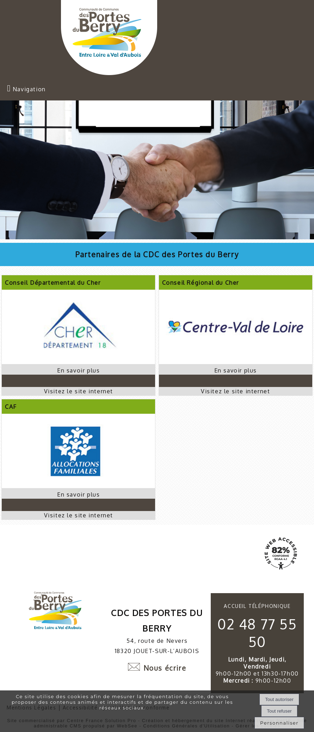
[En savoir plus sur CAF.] (78, 494)
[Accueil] (109, 38)
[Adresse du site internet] (78, 391)
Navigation (29, 89)
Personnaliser (279, 723)
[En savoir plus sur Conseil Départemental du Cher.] (78, 370)
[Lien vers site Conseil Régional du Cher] (235, 361)
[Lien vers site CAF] (78, 486)
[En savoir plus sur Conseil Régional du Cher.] (235, 370)
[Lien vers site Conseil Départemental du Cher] (78, 361)
